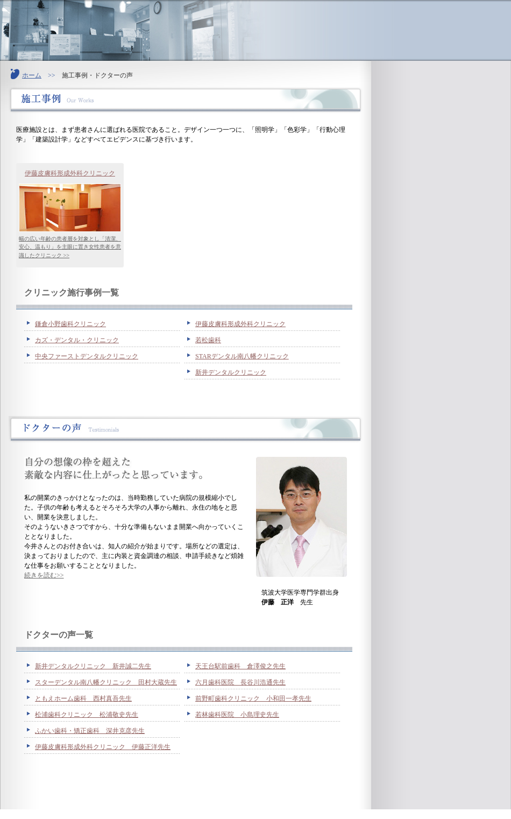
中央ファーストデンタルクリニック (86, 356)
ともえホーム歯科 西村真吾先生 (83, 698)
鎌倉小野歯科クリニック (70, 324)
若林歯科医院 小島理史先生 (237, 714)
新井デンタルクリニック (230, 372)
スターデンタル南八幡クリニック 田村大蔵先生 (106, 682)
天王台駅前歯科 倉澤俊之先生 (240, 666)
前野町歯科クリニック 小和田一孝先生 (253, 698)
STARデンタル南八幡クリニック (242, 356)
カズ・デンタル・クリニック (77, 340)
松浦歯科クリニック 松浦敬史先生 (86, 714)
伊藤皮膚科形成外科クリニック (70, 173)
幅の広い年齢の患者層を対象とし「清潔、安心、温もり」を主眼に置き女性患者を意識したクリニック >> (70, 247)
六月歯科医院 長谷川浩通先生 (240, 682)
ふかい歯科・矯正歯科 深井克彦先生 (90, 731)
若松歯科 (208, 340)
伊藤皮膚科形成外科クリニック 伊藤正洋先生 (103, 747)
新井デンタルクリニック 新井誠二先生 (93, 666)
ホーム (31, 75)
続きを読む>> (44, 575)
